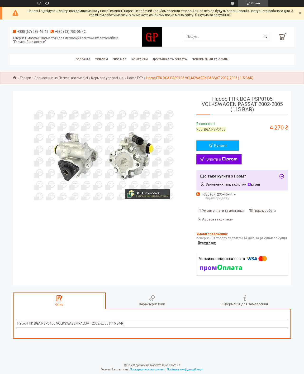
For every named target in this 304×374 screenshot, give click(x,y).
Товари (101, 59)
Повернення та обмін (210, 59)
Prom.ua (174, 365)
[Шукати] (265, 36)
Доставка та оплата (169, 59)
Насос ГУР (135, 78)
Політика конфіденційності (185, 369)
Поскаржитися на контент (147, 369)
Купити (220, 145)
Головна (83, 59)
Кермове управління (107, 78)
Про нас (120, 59)
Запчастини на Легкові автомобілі (61, 78)
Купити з (221, 159)
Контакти (139, 59)
